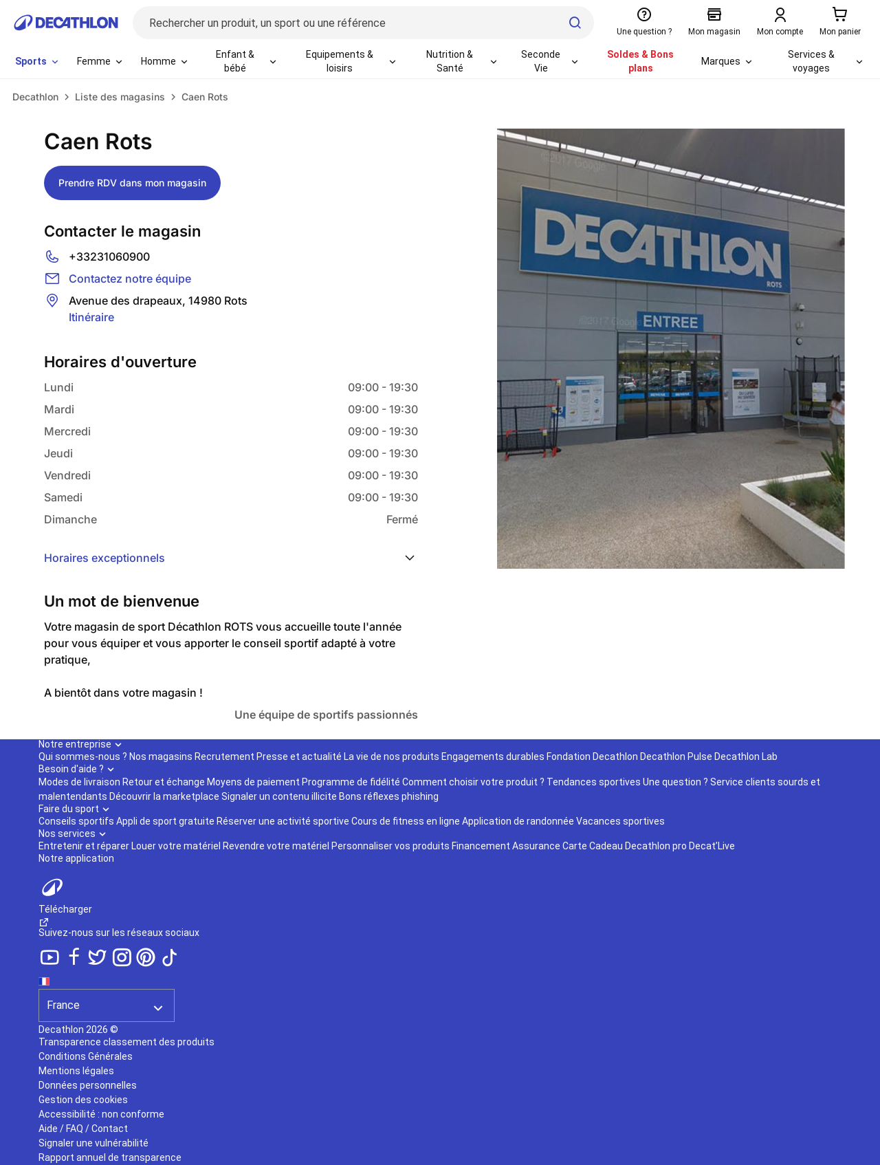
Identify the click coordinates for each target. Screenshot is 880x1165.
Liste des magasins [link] (120, 96)
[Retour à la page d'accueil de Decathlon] (66, 23)
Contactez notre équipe (130, 278)
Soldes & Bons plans (640, 61)
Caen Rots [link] (205, 96)
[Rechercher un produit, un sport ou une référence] (363, 22)
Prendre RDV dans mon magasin (132, 182)
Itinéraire (91, 317)
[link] (35, 97)
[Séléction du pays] (106, 997)
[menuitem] (38, 61)
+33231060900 (109, 256)
